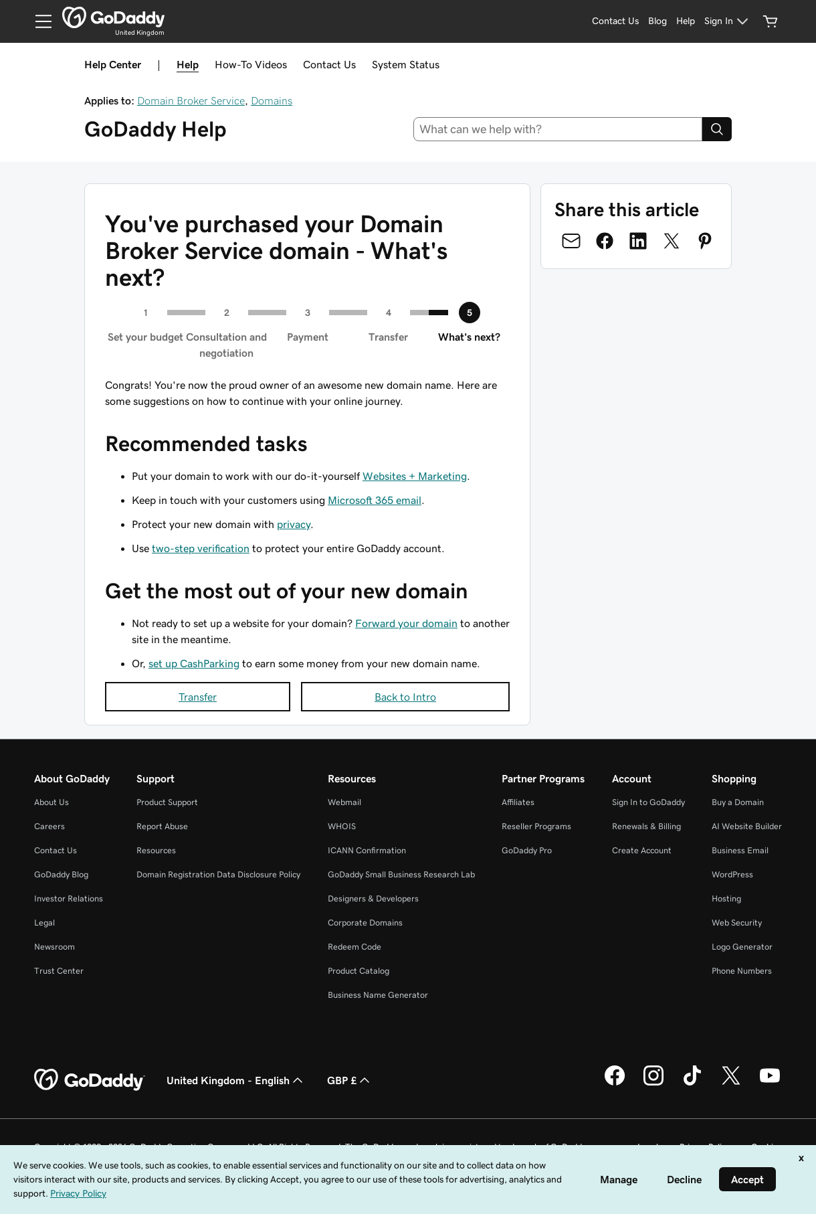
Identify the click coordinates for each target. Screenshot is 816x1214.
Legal (44, 922)
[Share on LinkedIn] (638, 241)
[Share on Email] (571, 241)
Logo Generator (742, 946)
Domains (271, 100)
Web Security (737, 922)
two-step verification (200, 548)
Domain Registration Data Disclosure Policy (218, 874)
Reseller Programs (536, 826)
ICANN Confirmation (367, 850)
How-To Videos (251, 64)
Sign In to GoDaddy (648, 802)
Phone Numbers (742, 970)
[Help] (685, 21)
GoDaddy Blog (61, 874)
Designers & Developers (373, 898)
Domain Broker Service (191, 100)
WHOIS (342, 826)
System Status (405, 64)
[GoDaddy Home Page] (89, 1080)
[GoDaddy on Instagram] (653, 1083)
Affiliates (518, 802)
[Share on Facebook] (604, 241)
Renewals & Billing (646, 826)
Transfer (198, 696)
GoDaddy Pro (527, 850)
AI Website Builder (747, 826)
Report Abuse (162, 826)
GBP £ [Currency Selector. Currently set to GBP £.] (350, 1080)
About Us (51, 802)
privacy (293, 524)
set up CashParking (193, 663)
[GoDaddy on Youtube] (770, 1083)
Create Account (642, 850)
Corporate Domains (365, 922)
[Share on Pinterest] (705, 241)
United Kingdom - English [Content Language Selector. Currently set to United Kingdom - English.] (236, 1080)
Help (188, 64)
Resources (156, 850)
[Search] (717, 129)
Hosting (726, 898)
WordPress (732, 874)
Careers (49, 826)
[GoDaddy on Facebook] (615, 1083)
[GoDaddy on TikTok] (692, 1083)
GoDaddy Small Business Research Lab (401, 874)
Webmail (344, 802)
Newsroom (54, 946)
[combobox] (558, 129)
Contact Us (329, 64)
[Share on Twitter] (671, 241)
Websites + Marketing (415, 475)
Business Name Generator (378, 994)
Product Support (167, 802)
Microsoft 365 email (374, 500)
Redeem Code (354, 946)
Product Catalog (358, 970)
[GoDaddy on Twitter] (731, 1083)
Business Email (740, 850)
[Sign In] (728, 21)
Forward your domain (406, 623)
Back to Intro (405, 696)
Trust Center (59, 970)
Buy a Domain (738, 802)
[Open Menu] (38, 21)
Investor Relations (68, 898)
